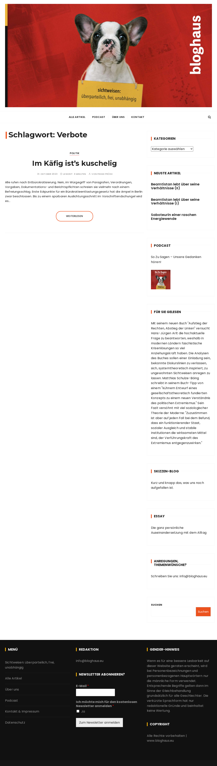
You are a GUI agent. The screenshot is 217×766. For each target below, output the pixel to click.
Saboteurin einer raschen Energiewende (173, 215)
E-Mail (82, 685)
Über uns (118, 116)
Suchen (156, 604)
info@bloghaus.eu (193, 575)
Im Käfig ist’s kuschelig (74, 162)
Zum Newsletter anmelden (99, 721)
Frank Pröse (105, 173)
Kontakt (137, 116)
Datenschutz (15, 721)
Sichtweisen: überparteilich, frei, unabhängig (29, 664)
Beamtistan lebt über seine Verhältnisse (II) (175, 185)
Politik (74, 152)
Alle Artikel (77, 116)
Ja (83, 710)
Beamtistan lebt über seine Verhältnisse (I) (175, 200)
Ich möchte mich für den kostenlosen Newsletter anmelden (106, 703)
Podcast (98, 116)
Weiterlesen (74, 215)
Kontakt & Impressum (22, 710)
